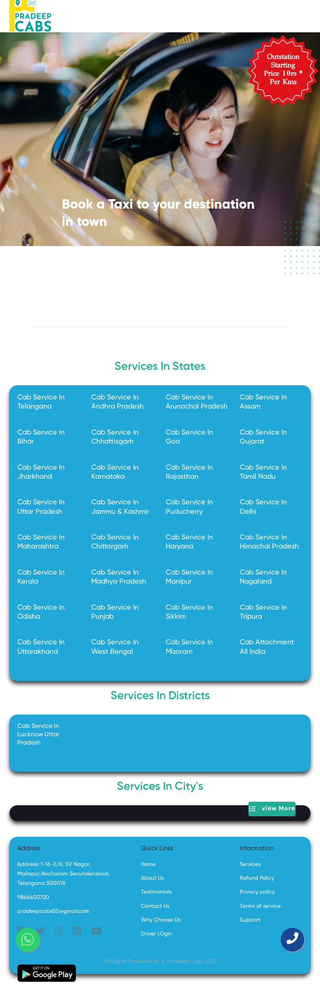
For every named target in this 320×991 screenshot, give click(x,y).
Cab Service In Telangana (41, 402)
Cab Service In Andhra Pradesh (117, 402)
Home (148, 864)
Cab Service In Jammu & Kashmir (120, 507)
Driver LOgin (156, 934)
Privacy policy (257, 892)
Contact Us (155, 906)
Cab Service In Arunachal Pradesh (197, 402)
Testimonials (156, 892)
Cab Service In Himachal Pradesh (269, 542)
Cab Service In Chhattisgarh (115, 437)
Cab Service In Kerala (41, 577)
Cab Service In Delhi (263, 507)
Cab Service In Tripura (263, 612)
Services (250, 864)
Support (250, 920)
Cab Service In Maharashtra (41, 542)
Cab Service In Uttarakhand (41, 647)
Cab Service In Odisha (41, 612)
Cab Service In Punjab (115, 612)
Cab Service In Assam (263, 402)
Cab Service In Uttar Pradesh (41, 507)
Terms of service (260, 906)
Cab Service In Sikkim (189, 612)
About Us (152, 878)
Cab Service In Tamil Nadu (263, 472)
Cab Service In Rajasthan (189, 472)
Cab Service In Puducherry (189, 507)
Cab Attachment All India (267, 647)
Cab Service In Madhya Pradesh (118, 577)
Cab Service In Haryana (189, 542)
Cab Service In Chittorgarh (115, 542)
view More (272, 809)
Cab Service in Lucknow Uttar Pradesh (38, 734)
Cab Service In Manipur (189, 577)
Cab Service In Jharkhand (41, 472)
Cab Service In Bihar (41, 437)
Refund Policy (257, 878)
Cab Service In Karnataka (115, 472)
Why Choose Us (160, 920)
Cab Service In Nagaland (263, 577)
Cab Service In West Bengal (115, 647)
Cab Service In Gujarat (263, 437)
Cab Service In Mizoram (189, 647)
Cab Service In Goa (189, 437)
